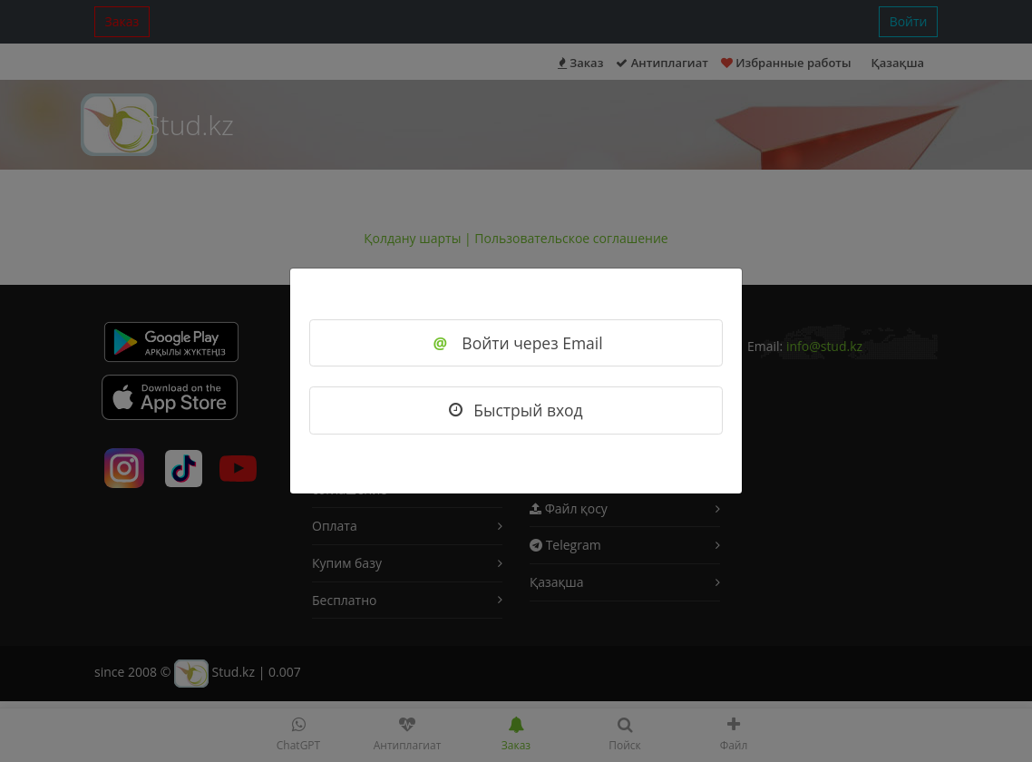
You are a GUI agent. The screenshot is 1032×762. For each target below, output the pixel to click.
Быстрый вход (515, 410)
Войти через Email (515, 343)
